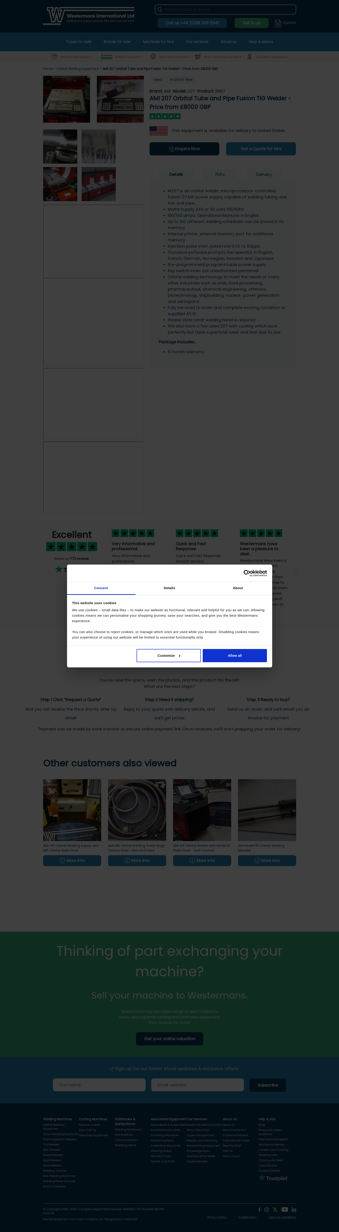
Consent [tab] (101, 588)
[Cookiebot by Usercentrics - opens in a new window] (247, 573)
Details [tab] (169, 588)
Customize (169, 655)
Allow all (235, 655)
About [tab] (238, 588)
